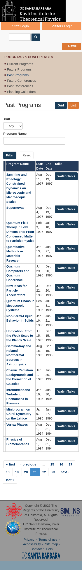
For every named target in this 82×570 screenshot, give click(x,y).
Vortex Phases (17, 424)
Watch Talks (66, 176)
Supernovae (15, 207)
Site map (51, 544)
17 (70, 464)
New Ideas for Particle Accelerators (16, 290)
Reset (27, 155)
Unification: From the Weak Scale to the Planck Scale (19, 335)
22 (44, 472)
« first (10, 464)
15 (52, 464)
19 (17, 472)
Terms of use (47, 539)
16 (61, 464)
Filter (10, 155)
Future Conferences (21, 80)
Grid (61, 105)
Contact (36, 549)
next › (65, 472)
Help (49, 549)
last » (10, 480)
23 (53, 472)
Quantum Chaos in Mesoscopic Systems (20, 305)
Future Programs (19, 69)
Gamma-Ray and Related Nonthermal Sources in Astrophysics (18, 355)
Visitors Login (62, 26)
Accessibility (32, 544)
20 (26, 472)
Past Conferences (20, 86)
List (73, 105)
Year (6, 118)
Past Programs (18, 75)
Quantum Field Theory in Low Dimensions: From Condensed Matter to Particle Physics (20, 232)
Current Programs (20, 64)
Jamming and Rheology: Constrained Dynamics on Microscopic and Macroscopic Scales (18, 188)
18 (8, 472)
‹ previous (28, 464)
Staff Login (20, 26)
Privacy (29, 539)
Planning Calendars (21, 92)
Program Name (15, 133)
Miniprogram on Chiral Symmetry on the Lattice (18, 414)
